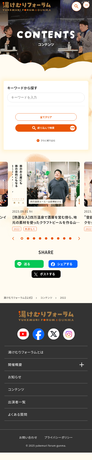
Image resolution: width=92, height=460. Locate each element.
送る (23, 271)
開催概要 (15, 372)
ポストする (44, 281)
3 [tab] (34, 246)
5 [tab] (46, 246)
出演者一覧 (17, 409)
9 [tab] (70, 246)
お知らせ (15, 384)
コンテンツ (16, 396)
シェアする (61, 271)
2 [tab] (28, 246)
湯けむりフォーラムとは (26, 359)
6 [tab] (52, 246)
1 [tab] (22, 246)
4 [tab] (40, 246)
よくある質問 (17, 421)
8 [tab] (64, 246)
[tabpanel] (46, 204)
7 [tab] (58, 246)
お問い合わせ (28, 445)
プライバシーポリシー (58, 445)
